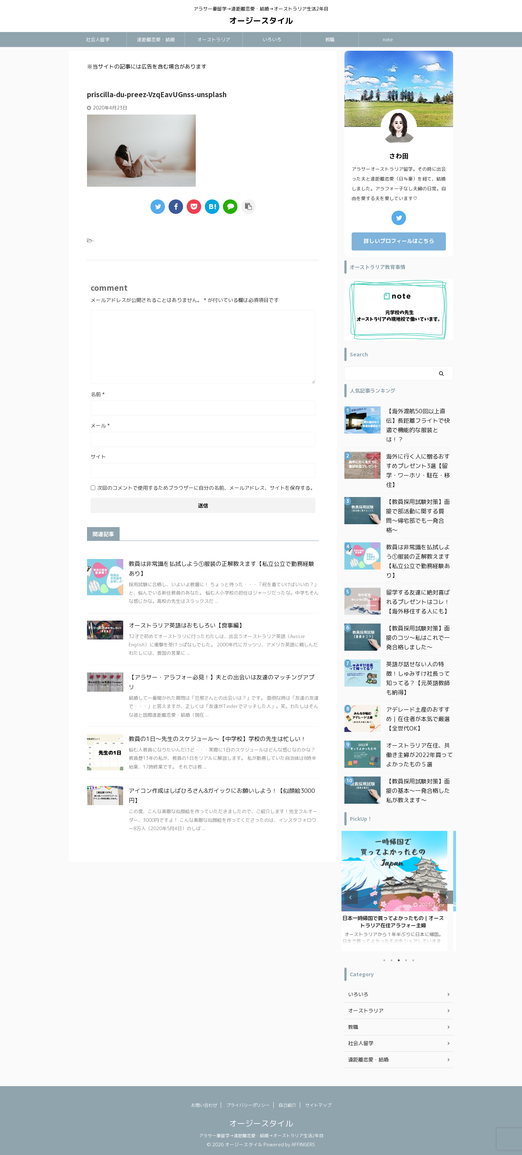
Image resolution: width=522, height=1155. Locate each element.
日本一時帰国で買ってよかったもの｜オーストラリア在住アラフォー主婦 (399, 922)
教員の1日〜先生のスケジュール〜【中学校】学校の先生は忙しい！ (217, 739)
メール (100, 425)
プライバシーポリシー (248, 1105)
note (388, 39)
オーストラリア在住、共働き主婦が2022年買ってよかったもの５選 (419, 754)
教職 (330, 39)
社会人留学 (97, 39)
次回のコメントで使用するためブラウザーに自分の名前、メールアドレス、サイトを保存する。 (206, 487)
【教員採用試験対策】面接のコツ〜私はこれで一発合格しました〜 (418, 637)
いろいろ (271, 39)
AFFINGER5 (303, 1144)
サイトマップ (318, 1105)
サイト (98, 456)
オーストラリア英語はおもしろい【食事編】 (187, 625)
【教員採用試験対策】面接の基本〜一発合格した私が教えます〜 (418, 790)
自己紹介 (287, 1105)
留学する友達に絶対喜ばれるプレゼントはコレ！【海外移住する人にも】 (418, 601)
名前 (98, 394)
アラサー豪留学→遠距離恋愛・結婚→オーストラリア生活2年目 (261, 1136)
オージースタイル (261, 20)
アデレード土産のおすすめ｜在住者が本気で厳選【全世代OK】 (418, 718)
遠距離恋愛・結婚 (156, 39)
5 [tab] (413, 960)
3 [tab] (398, 960)
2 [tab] (391, 960)
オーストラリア (213, 39)
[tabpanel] (398, 891)
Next (446, 897)
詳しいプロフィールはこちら (399, 241)
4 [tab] (406, 960)
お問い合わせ (204, 1105)
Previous (351, 897)
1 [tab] (384, 960)
